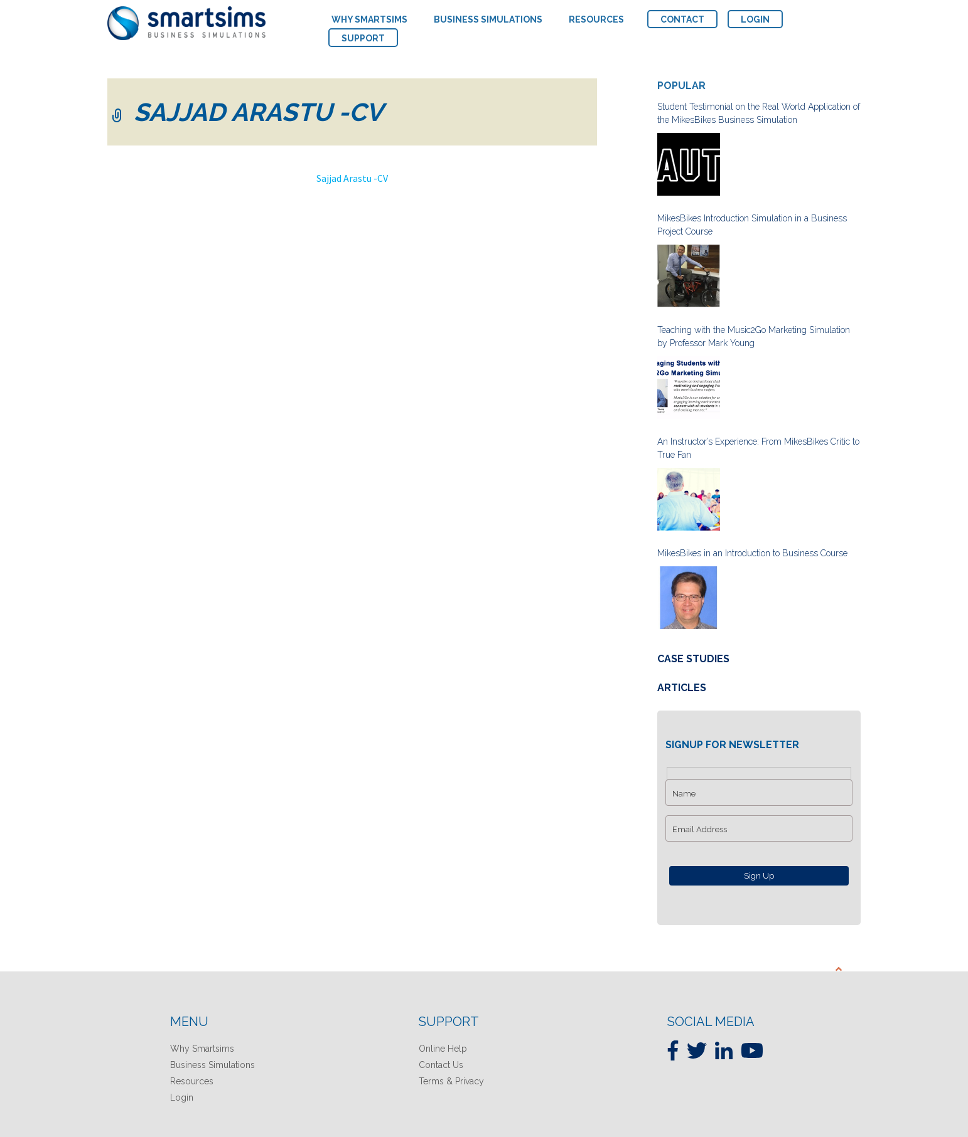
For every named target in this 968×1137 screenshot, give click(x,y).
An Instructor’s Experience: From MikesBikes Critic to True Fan (758, 448)
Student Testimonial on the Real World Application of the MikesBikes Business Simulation (758, 113)
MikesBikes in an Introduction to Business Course (752, 553)
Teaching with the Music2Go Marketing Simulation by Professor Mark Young (753, 336)
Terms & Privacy (451, 1081)
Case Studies (693, 659)
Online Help (443, 1049)
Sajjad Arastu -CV (352, 178)
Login (181, 1097)
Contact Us (441, 1065)
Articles (681, 688)
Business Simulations (212, 1065)
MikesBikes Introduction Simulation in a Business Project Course (752, 224)
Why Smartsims (202, 1049)
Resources (191, 1081)
